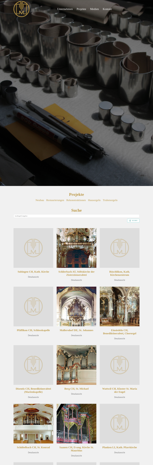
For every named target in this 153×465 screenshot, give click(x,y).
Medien (94, 9)
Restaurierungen (55, 200)
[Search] (76, 216)
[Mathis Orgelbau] (21, 9)
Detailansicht (33, 277)
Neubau (40, 200)
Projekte (81, 9)
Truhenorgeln (110, 200)
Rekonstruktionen (76, 200)
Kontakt (107, 9)
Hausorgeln (94, 200)
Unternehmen (65, 9)
